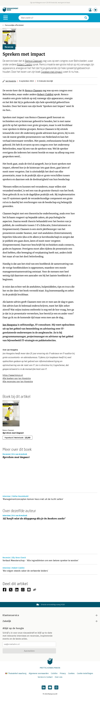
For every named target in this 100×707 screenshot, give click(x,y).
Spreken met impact (51, 71)
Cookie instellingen (85, 673)
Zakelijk (50, 621)
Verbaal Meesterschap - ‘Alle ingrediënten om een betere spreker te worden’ (41, 560)
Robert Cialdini (24, 64)
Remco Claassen (33, 60)
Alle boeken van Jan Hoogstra (17, 378)
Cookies (71, 673)
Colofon (54, 673)
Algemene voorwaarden (39, 673)
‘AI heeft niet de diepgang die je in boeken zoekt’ (34, 518)
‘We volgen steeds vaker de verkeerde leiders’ (25, 571)
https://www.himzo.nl (13, 375)
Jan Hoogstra (11, 81)
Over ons (58, 677)
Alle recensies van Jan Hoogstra (18, 381)
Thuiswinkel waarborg (16, 673)
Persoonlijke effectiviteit (14, 25)
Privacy (63, 673)
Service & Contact (45, 677)
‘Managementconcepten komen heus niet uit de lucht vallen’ (33, 499)
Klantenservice (50, 615)
